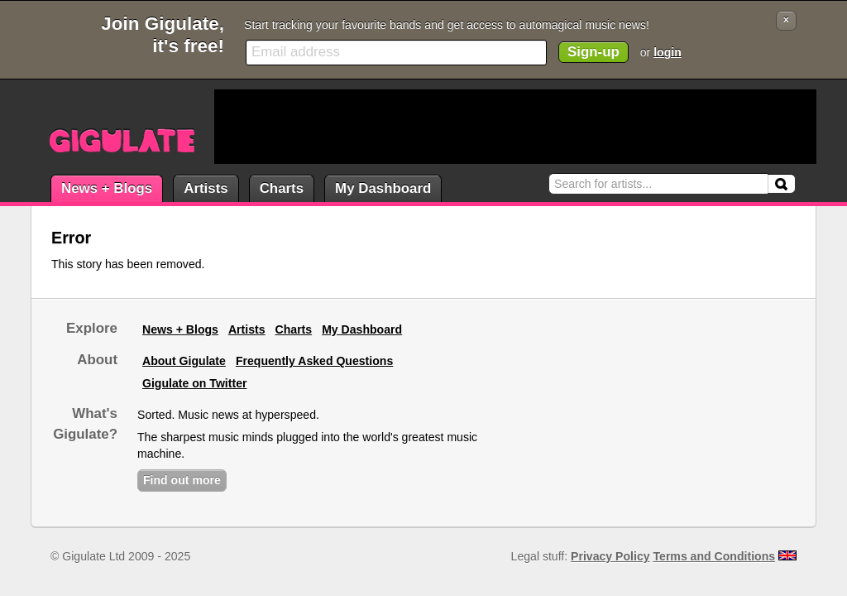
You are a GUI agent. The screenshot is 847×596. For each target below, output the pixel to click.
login (667, 52)
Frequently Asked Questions (314, 361)
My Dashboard (383, 188)
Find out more (182, 480)
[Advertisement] (515, 126)
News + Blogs (106, 188)
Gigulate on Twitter (194, 383)
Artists (205, 188)
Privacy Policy (610, 556)
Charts (282, 188)
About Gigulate (184, 361)
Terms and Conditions (714, 556)
